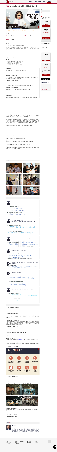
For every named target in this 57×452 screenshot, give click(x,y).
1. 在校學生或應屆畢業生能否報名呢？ (12, 307)
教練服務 (39, 1)
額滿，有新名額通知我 (46, 38)
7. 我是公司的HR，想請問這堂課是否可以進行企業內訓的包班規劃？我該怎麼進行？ (21, 342)
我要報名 (45, 60)
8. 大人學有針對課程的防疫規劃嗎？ (12, 346)
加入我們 (36, 441)
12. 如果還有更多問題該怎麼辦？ (12, 416)
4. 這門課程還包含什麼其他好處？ (12, 326)
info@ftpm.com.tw (17, 443)
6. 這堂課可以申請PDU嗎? (10, 338)
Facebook (29, 441)
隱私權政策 (36, 442)
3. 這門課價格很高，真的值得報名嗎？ (12, 320)
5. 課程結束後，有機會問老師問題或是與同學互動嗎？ (15, 332)
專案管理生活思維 (8, 442)
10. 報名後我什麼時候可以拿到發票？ (12, 408)
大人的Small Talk (8, 443)
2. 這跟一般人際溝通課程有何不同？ (12, 313)
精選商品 (44, 1)
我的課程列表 (20, 339)
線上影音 (35, 1)
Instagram (29, 442)
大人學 (7, 441)
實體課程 (30, 1)
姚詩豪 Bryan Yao (14, 425)
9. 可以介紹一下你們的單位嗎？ (11, 376)
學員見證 (49, 1)
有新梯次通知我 (45, 79)
